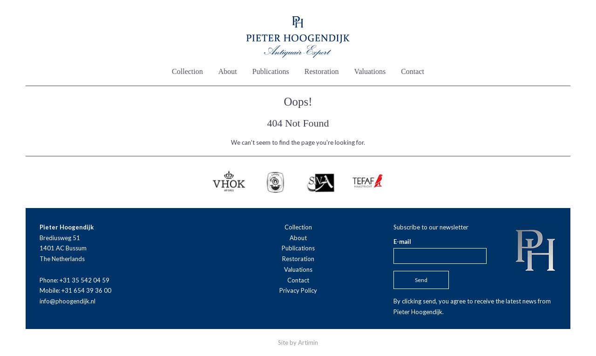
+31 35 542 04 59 (84, 280)
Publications (270, 71)
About (227, 71)
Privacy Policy (298, 290)
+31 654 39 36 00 (86, 290)
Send (421, 279)
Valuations (370, 71)
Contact (412, 71)
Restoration (322, 71)
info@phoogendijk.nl (67, 301)
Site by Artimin (298, 342)
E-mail (402, 241)
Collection (187, 71)
